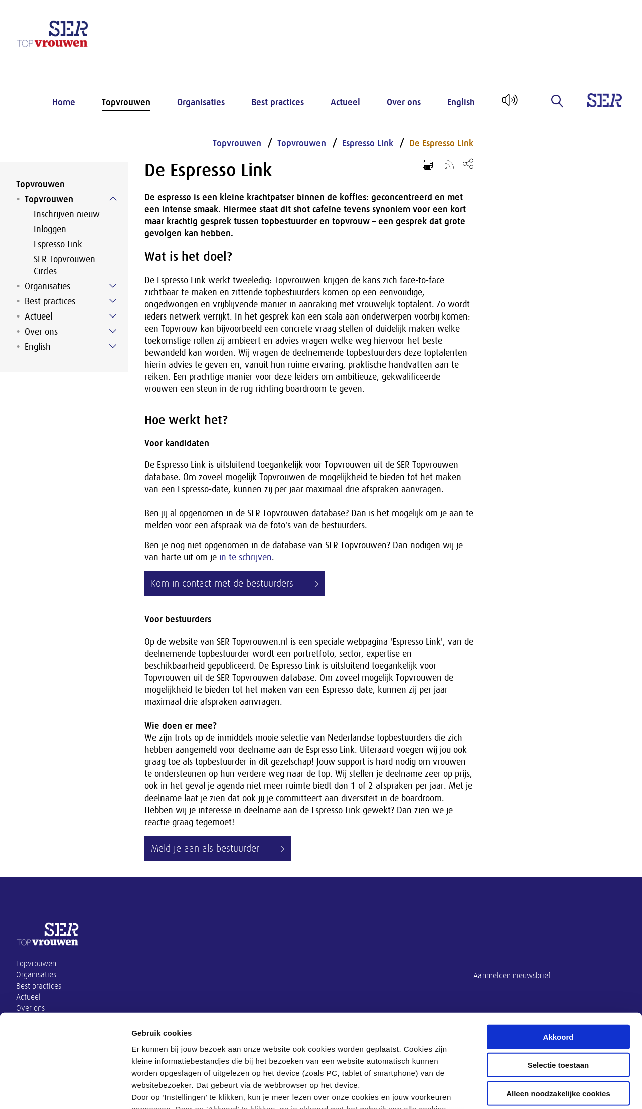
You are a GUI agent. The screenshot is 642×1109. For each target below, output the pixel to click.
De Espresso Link (441, 143)
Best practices (277, 102)
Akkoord (558, 953)
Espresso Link (58, 244)
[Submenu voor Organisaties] (112, 285)
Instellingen (539, 1089)
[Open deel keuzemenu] (468, 163)
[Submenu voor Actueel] (112, 316)
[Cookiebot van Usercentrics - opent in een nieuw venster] (65, 1089)
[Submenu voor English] (112, 346)
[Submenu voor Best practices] (112, 300)
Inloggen (50, 229)
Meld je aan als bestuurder (205, 848)
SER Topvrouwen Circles (64, 265)
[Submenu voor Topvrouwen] (112, 198)
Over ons (404, 102)
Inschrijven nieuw (67, 214)
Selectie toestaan (558, 982)
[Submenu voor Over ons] (112, 331)
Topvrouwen (126, 102)
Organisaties (201, 102)
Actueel (345, 102)
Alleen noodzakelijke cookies (558, 1010)
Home (63, 102)
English (461, 102)
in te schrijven (245, 557)
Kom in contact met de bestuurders (222, 583)
